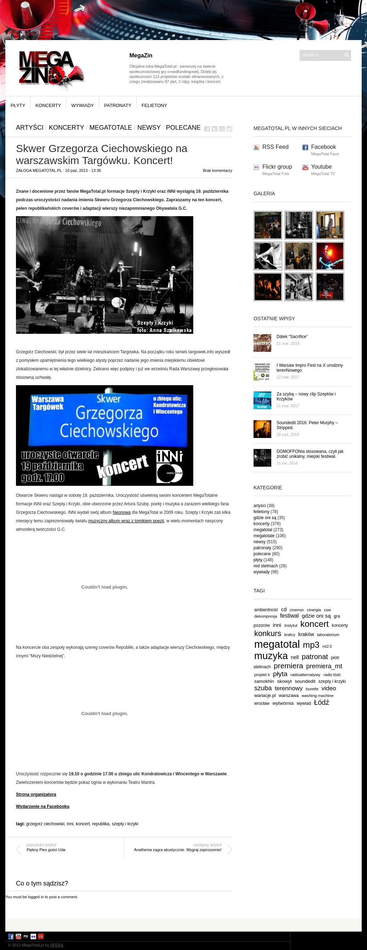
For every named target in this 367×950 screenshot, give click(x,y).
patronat (315, 656)
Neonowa (122, 512)
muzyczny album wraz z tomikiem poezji (126, 520)
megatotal (263, 529)
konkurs (267, 633)
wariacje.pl (265, 695)
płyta (280, 674)
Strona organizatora (36, 794)
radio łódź (332, 675)
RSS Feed (275, 147)
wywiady (82, 105)
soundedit (305, 681)
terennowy (288, 688)
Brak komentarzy (217, 170)
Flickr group (277, 167)
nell (295, 657)
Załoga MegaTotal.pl (39, 170)
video (329, 688)
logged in (36, 897)
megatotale (110, 127)
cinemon (297, 610)
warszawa (289, 695)
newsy (149, 127)
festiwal (289, 616)
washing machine (318, 695)
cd (284, 609)
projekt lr (262, 674)
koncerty (48, 105)
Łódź (321, 702)
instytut (291, 625)
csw (327, 610)
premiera (288, 666)
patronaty (118, 105)
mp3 (311, 645)
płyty (18, 105)
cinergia (314, 610)
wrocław (261, 703)
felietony (154, 105)
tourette (312, 689)
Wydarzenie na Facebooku (42, 806)
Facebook (323, 147)
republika (101, 823)
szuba (263, 688)
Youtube (321, 167)
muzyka (271, 655)
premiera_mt (324, 666)
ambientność (266, 609)
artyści (30, 127)
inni (70, 823)
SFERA (56, 945)
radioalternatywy (305, 674)
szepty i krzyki (125, 823)
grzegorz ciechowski (45, 823)
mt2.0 (327, 646)
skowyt (284, 681)
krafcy (289, 634)
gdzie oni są (265, 517)
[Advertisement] (184, 924)
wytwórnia (283, 703)
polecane (183, 127)
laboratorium (328, 635)
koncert (83, 823)
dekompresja (265, 616)
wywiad (304, 703)
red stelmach (266, 565)
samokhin (264, 681)
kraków (306, 634)
